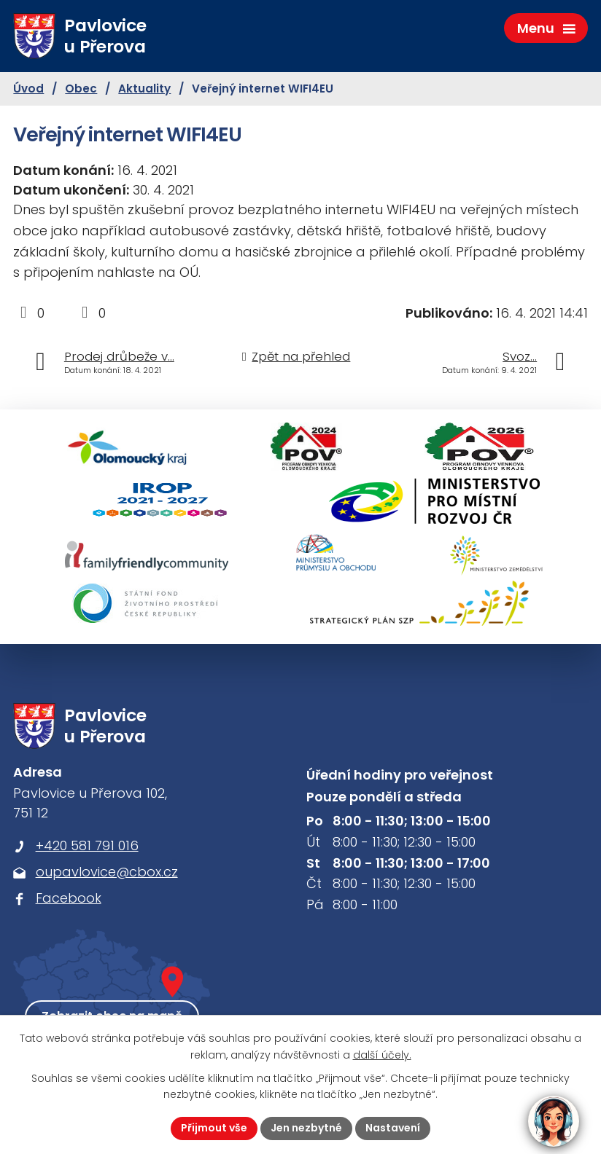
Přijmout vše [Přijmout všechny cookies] (214, 1127)
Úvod (28, 88)
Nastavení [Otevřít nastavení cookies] (392, 1127)
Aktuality (144, 88)
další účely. (382, 1055)
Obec (81, 88)
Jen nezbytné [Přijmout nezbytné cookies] (306, 1127)
